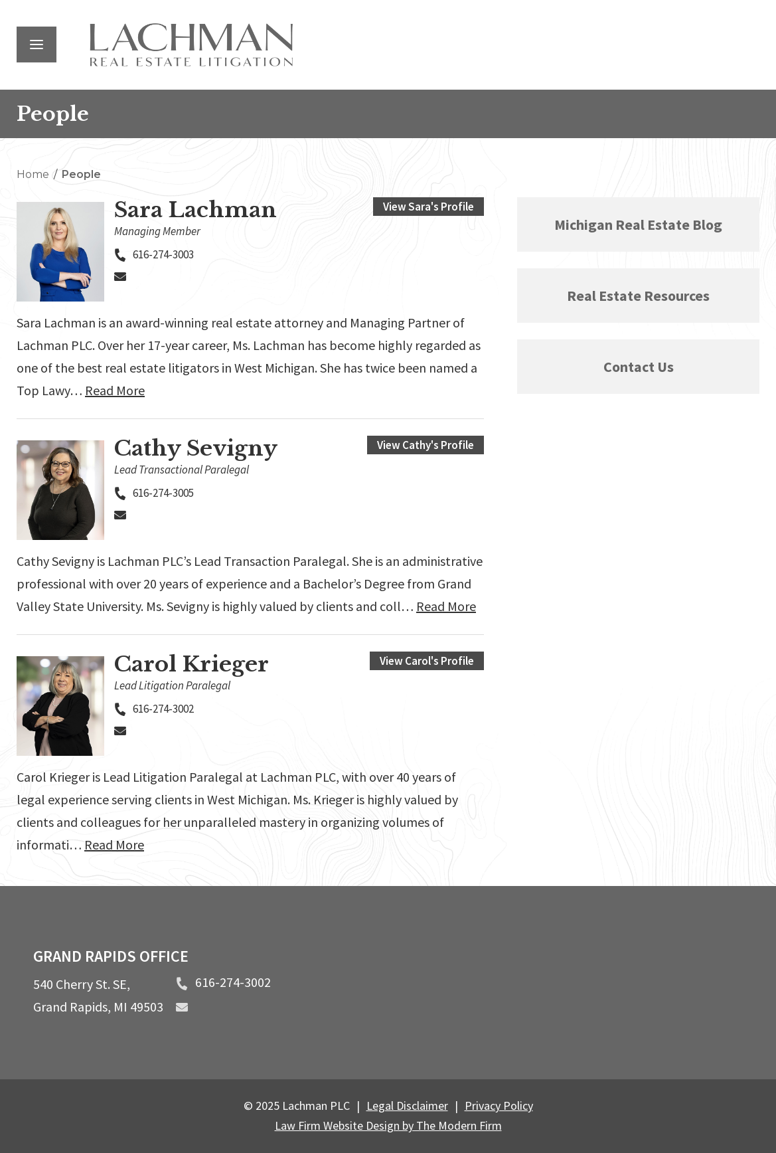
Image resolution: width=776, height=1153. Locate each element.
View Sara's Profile (428, 206)
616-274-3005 (163, 493)
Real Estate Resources (638, 295)
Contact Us (638, 366)
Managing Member (157, 231)
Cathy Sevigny (195, 448)
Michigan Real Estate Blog (638, 224)
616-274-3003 (163, 254)
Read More (115, 390)
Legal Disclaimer (407, 1105)
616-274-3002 (163, 708)
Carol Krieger (191, 664)
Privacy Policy (499, 1105)
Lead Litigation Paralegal (172, 685)
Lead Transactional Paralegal (181, 469)
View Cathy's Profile (425, 445)
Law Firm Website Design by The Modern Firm (388, 1125)
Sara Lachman (195, 210)
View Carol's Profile (427, 661)
